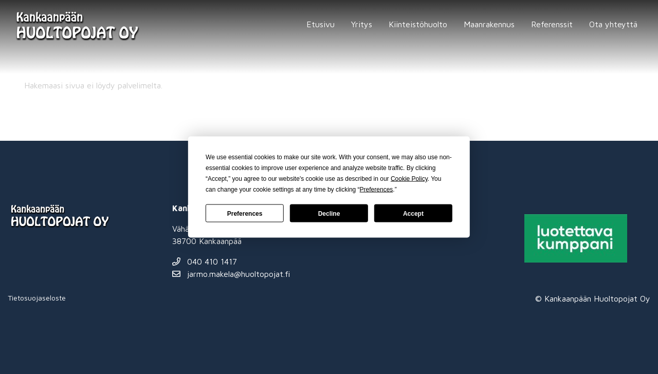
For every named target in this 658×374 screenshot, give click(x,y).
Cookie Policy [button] (409, 178)
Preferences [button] (376, 189)
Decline (329, 213)
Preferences (245, 213)
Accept (413, 213)
